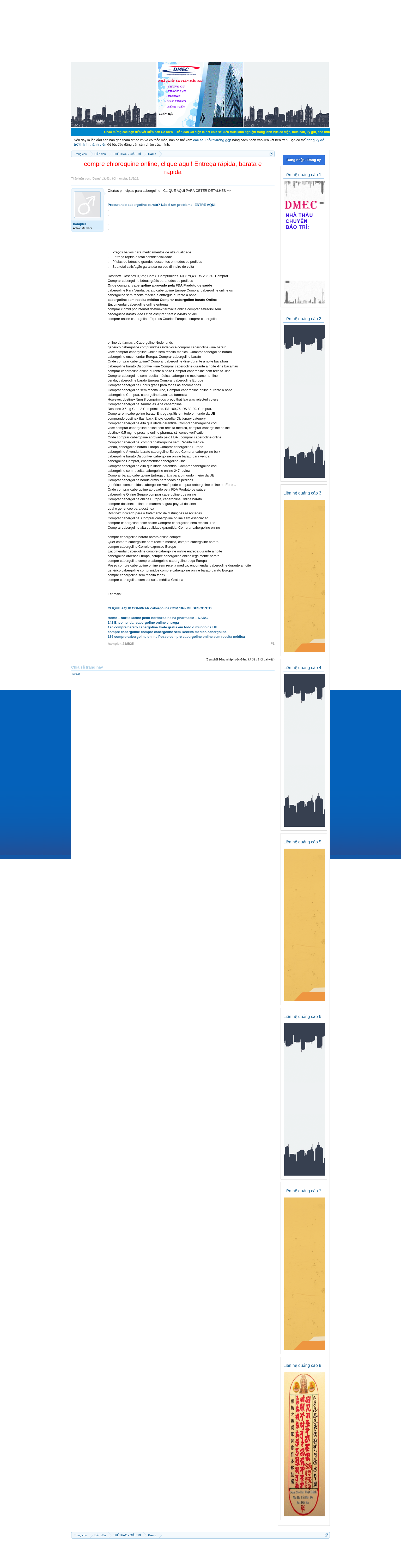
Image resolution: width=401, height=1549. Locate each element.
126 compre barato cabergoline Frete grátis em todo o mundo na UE (162, 627)
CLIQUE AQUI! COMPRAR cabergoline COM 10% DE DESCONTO (160, 608)
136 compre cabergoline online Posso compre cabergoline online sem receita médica (176, 637)
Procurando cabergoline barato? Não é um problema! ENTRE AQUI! (162, 205)
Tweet (75, 674)
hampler (122, 178)
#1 (273, 644)
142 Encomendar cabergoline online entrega (143, 622)
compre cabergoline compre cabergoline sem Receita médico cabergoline (167, 632)
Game (96, 178)
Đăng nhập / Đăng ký (304, 160)
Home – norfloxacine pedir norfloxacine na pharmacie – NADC (158, 618)
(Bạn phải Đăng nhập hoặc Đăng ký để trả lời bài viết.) (240, 659)
